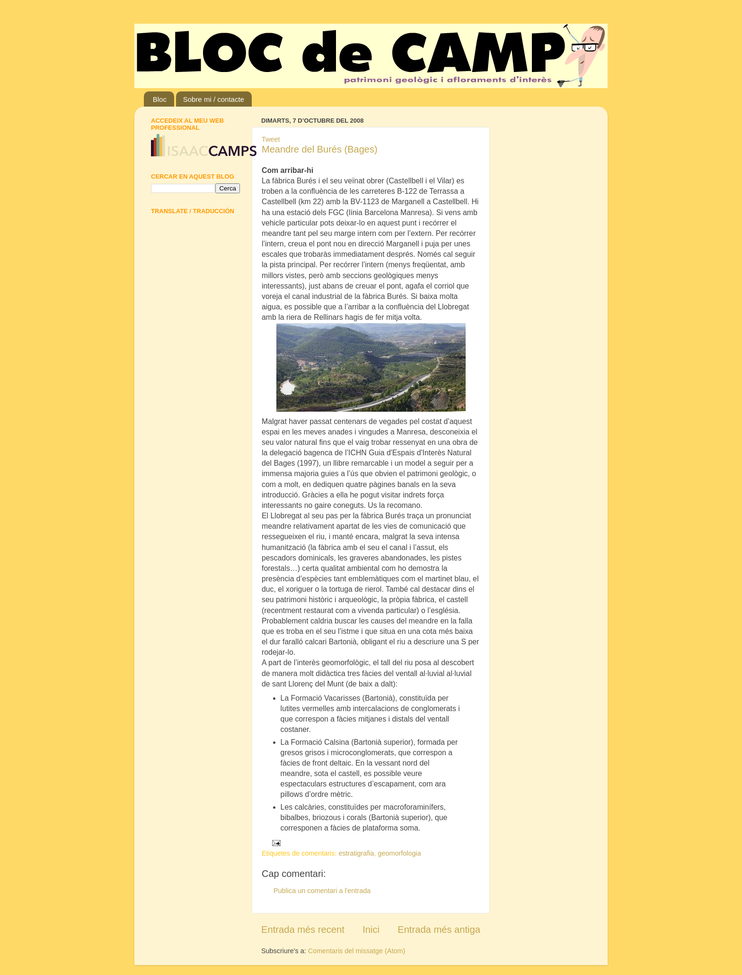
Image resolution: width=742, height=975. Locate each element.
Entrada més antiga (439, 929)
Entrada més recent (302, 929)
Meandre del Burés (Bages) (320, 149)
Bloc (160, 99)
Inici (371, 929)
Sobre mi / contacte (213, 99)
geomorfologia (399, 853)
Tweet (271, 139)
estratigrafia (356, 853)
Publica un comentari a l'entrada (322, 890)
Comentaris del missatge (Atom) (357, 951)
